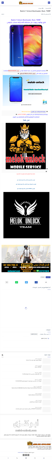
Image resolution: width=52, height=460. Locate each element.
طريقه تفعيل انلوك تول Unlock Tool (33, 360)
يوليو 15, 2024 (37, 365)
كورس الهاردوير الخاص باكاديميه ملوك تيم (26, 180)
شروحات (40, 8)
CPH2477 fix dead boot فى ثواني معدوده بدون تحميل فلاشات (28, 409)
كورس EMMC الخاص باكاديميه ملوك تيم (26, 188)
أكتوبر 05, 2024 (37, 372)
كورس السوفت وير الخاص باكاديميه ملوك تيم (26, 184)
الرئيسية (48, 8)
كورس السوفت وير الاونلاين (35, 402)
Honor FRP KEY (38, 367)
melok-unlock (21, 452)
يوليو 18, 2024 (37, 358)
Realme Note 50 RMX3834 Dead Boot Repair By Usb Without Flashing (26, 388)
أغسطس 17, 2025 (37, 386)
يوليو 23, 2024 (37, 393)
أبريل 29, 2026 (37, 407)
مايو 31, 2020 (38, 400)
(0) (3, 14)
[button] (36, 282)
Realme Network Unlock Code (35, 395)
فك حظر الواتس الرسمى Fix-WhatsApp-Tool (31, 374)
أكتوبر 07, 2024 (37, 379)
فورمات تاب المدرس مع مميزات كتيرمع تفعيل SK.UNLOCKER (28, 381)
